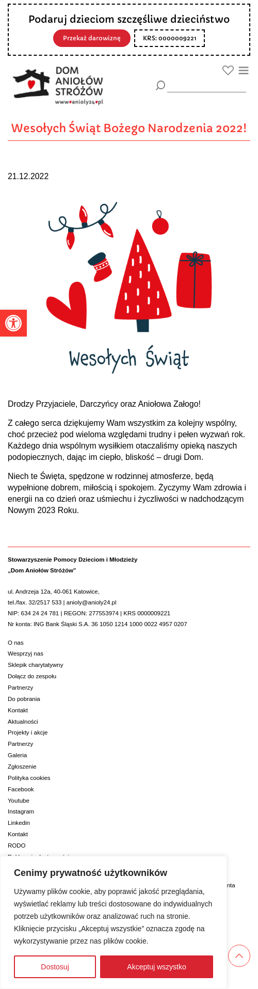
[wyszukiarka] (206, 85)
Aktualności (23, 722)
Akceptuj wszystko (156, 967)
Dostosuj (55, 967)
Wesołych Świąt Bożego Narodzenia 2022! (129, 128)
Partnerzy (20, 687)
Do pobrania (24, 699)
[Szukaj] (161, 85)
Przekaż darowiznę (92, 38)
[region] (113, 922)
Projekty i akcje (27, 732)
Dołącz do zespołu (32, 676)
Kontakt (18, 710)
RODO (17, 845)
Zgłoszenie (22, 766)
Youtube (18, 800)
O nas (16, 643)
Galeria (17, 755)
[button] (13, 323)
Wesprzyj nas (25, 653)
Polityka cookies (29, 778)
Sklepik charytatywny (35, 665)
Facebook (21, 789)
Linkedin (19, 823)
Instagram (21, 811)
